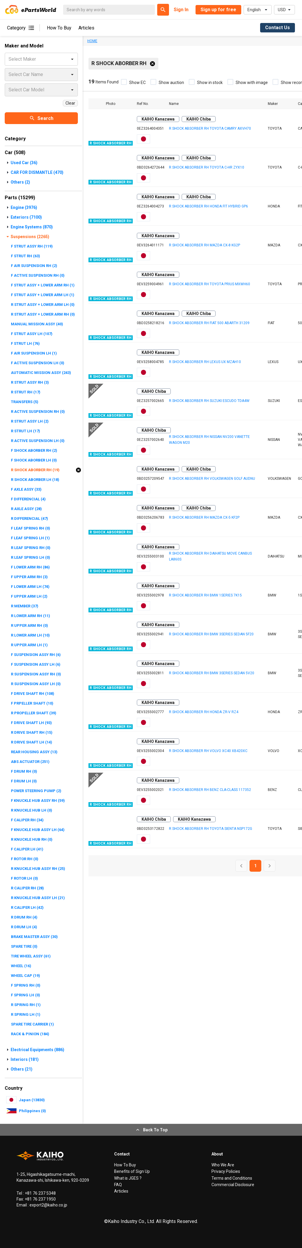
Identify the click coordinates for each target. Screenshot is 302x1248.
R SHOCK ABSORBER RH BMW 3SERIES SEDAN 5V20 (211, 673)
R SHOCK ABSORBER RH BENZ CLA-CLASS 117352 (210, 790)
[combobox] (9, 59)
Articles (86, 28)
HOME (92, 41)
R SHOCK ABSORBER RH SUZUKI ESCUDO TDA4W (209, 401)
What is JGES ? (128, 1178)
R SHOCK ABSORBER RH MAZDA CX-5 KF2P (204, 517)
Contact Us (277, 27)
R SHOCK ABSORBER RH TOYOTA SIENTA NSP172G (210, 829)
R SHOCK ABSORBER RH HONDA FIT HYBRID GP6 (208, 206)
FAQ (118, 1184)
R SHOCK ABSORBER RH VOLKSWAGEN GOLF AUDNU (212, 479)
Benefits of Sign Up (132, 1171)
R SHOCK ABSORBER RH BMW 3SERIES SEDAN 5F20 (211, 634)
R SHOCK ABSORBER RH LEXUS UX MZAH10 (205, 362)
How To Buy (59, 28)
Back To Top (151, 1130)
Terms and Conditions (231, 1178)
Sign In (181, 9)
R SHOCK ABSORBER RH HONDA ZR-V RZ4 (203, 712)
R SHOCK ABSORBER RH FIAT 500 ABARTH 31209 (209, 323)
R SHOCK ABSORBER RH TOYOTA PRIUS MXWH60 (209, 284)
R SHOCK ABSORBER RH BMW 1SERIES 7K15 (205, 595)
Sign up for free (218, 9)
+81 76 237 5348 (40, 1193)
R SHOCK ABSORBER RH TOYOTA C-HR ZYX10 (206, 167)
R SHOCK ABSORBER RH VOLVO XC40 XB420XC (208, 751)
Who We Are (222, 1165)
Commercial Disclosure (232, 1184)
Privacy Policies (225, 1171)
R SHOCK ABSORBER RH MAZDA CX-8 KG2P (204, 245)
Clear (70, 103)
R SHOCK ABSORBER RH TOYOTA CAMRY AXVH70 (210, 128)
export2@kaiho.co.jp (48, 1205)
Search (41, 118)
